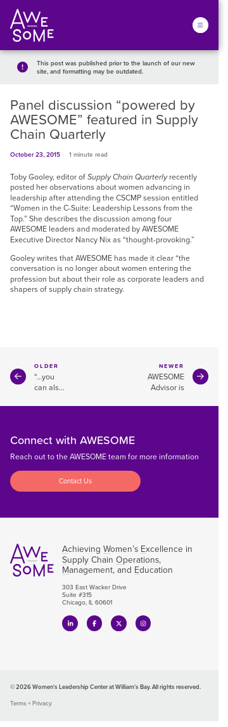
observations (71, 187)
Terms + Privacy (31, 703)
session (156, 198)
